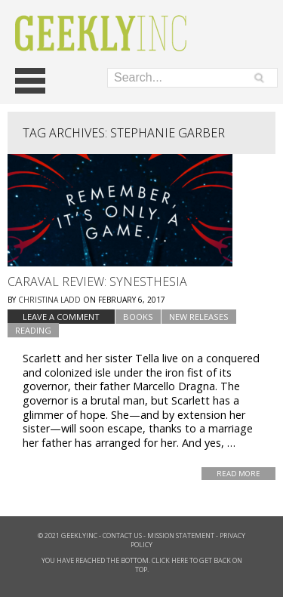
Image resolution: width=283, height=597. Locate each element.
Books (138, 316)
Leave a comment (61, 316)
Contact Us (122, 535)
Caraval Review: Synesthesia (97, 281)
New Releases (199, 316)
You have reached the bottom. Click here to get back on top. (142, 564)
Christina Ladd (49, 299)
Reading (33, 330)
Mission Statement (180, 535)
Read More (238, 474)
